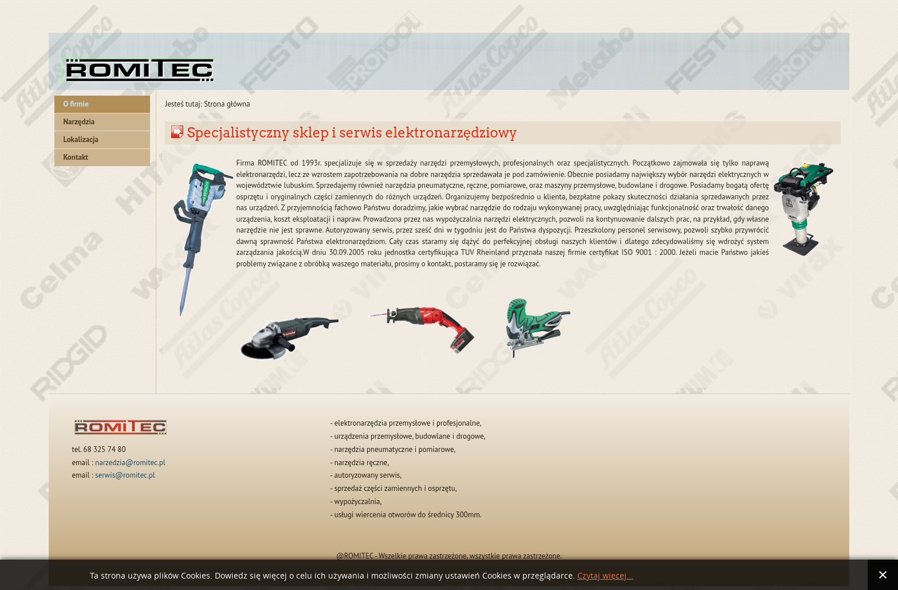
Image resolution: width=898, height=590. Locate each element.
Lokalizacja (80, 139)
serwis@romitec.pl (125, 475)
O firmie (75, 104)
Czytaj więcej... (605, 576)
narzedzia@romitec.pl (130, 462)
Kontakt (75, 157)
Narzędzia (78, 122)
